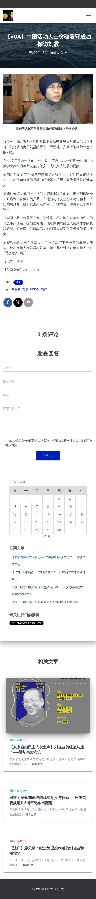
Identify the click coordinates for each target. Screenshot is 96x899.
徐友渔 (34, 289)
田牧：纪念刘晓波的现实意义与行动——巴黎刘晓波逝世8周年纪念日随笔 (47, 800)
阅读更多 (37, 764)
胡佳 (44, 289)
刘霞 (25, 289)
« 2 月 (46, 536)
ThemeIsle (51, 889)
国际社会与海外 (18, 740)
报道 (18, 282)
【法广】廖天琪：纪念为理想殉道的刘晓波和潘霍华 (44, 602)
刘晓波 (16, 289)
